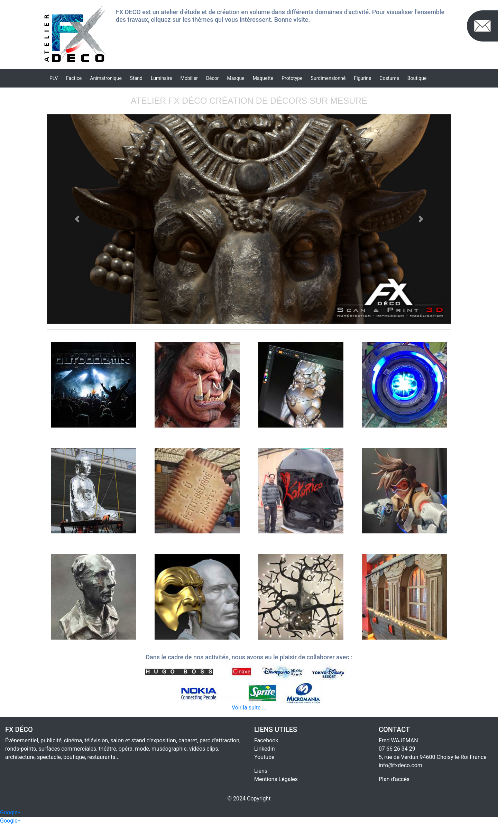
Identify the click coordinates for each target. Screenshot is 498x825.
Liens (260, 771)
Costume (389, 78)
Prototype (292, 78)
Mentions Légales (276, 779)
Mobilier (188, 78)
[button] (77, 219)
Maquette (263, 78)
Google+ (10, 812)
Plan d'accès (394, 779)
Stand (136, 78)
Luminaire (161, 78)
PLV (53, 78)
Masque (236, 78)
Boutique (417, 78)
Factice (74, 78)
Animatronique (106, 78)
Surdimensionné (328, 78)
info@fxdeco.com (400, 765)
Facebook (266, 740)
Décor (212, 78)
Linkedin (264, 748)
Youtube (264, 757)
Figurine (362, 78)
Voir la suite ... (249, 707)
